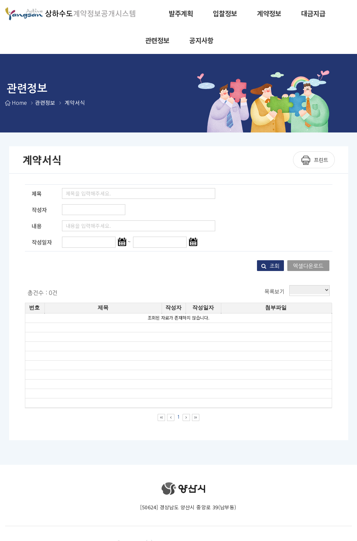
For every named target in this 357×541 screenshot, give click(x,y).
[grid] (178, 360)
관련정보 (157, 40)
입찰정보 (225, 13)
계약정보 (269, 13)
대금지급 (313, 13)
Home (19, 103)
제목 (37, 193)
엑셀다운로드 (308, 266)
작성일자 (42, 242)
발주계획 (181, 13)
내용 (37, 226)
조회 (270, 266)
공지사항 (201, 40)
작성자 (39, 210)
